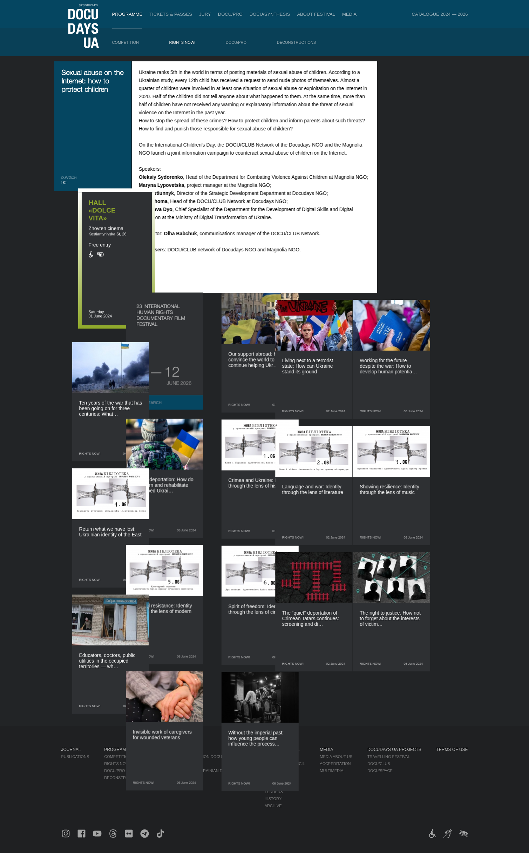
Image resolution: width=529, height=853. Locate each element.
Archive (273, 806)
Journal (71, 749)
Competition (125, 42)
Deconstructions (296, 42)
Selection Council (285, 763)
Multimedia (331, 771)
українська (88, 5)
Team (270, 771)
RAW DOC (167, 763)
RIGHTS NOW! (182, 42)
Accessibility (279, 785)
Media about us (336, 756)
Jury (205, 14)
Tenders (274, 792)
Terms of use (452, 749)
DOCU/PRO (230, 14)
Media (349, 14)
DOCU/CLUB (378, 763)
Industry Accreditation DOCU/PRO (194, 756)
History (273, 799)
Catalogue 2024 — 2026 (440, 14)
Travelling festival (388, 756)
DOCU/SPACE (380, 771)
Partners (275, 778)
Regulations (278, 756)
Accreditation (335, 763)
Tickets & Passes (170, 14)
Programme (127, 14)
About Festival (316, 14)
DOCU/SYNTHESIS (270, 14)
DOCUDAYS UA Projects (394, 749)
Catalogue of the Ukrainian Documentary (204, 771)
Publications (75, 756)
